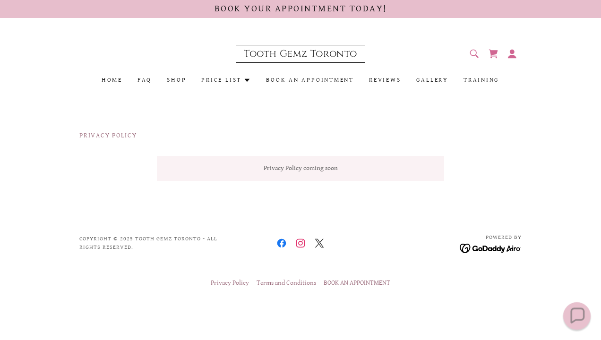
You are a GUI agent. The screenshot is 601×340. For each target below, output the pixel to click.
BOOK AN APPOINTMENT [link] (310, 80)
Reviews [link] (385, 80)
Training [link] (481, 80)
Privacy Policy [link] (230, 283)
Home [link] (112, 80)
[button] (512, 53)
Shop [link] (176, 80)
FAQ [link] (144, 80)
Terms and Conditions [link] (286, 283)
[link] (300, 55)
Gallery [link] (432, 80)
